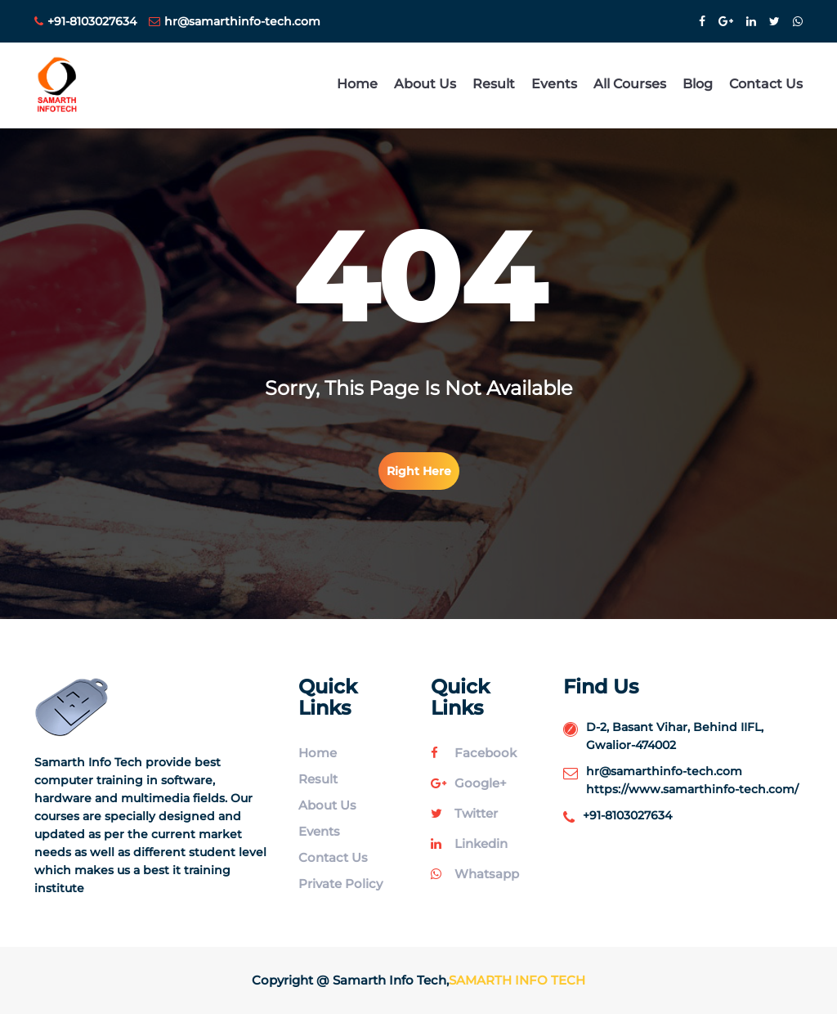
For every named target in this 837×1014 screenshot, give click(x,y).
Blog (698, 84)
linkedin (469, 843)
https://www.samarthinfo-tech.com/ (692, 789)
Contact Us (766, 84)
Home (357, 84)
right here (419, 471)
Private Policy (340, 883)
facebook (474, 752)
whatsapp (475, 874)
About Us (425, 84)
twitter (464, 813)
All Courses (629, 84)
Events (554, 84)
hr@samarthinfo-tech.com (234, 21)
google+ (469, 783)
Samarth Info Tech (517, 980)
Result (493, 84)
